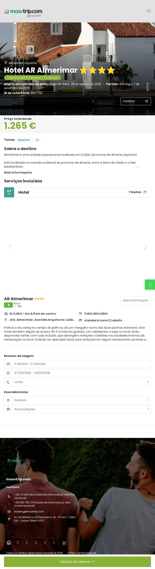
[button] (10, 247)
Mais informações (18, 172)
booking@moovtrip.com (29, 511)
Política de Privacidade (82, 553)
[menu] (149, 11)
